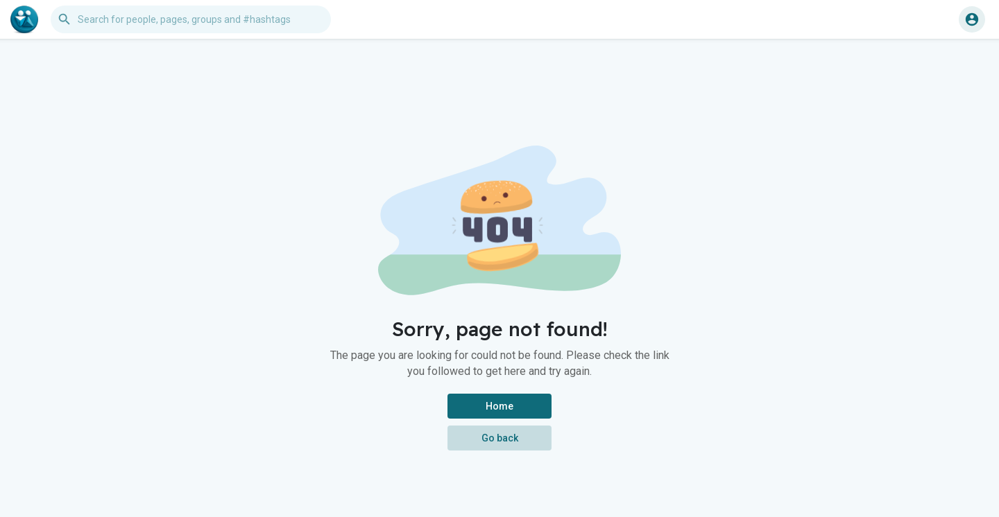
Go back (499, 438)
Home (499, 406)
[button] (191, 19)
